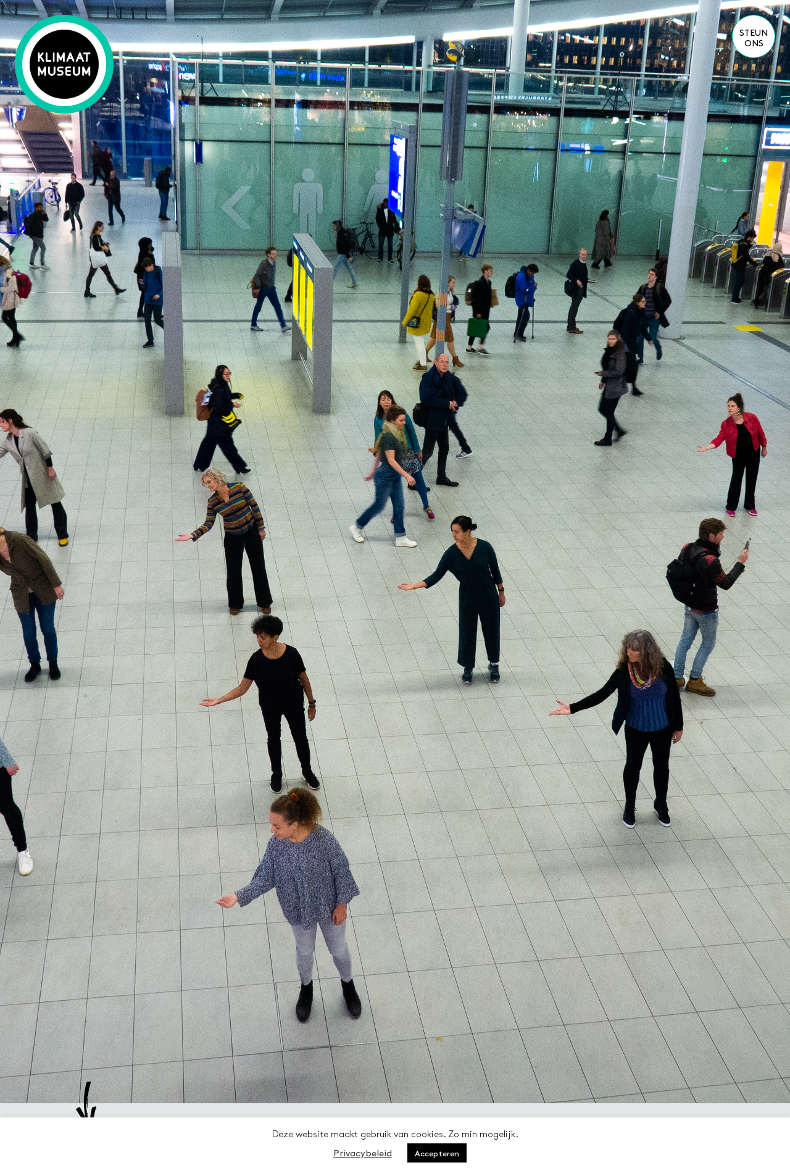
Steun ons (753, 37)
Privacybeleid (362, 1152)
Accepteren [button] (437, 1153)
